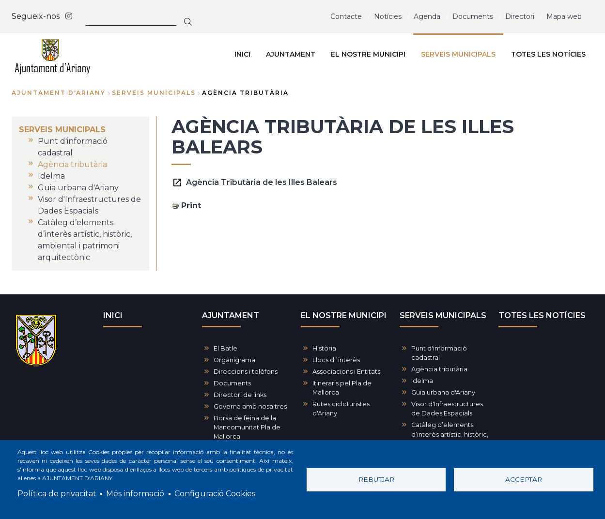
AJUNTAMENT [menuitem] (290, 54)
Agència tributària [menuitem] (72, 164)
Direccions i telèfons (246, 371)
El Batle (225, 348)
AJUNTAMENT (230, 315)
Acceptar (523, 479)
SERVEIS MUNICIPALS (154, 92)
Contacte (346, 16)
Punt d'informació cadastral (439, 353)
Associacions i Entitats (346, 371)
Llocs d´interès (336, 360)
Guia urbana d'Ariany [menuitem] (78, 187)
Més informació (135, 493)
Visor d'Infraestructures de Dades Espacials (447, 408)
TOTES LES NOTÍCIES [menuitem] (548, 54)
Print (191, 205)
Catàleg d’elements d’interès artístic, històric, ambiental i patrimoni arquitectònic (449, 439)
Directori (519, 16)
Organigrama (234, 360)
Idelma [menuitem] (51, 176)
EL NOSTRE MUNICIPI (344, 315)
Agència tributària (439, 369)
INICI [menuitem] (242, 54)
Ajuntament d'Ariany (59, 92)
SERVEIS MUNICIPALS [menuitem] (458, 54)
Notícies (388, 16)
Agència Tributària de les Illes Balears (261, 182)
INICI (113, 315)
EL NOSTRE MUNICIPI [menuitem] (368, 54)
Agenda (427, 16)
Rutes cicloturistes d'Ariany (341, 408)
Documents (472, 16)
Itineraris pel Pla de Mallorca (342, 388)
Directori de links (240, 394)
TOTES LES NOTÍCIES (542, 315)
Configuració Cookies (214, 493)
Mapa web (564, 16)
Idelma (422, 380)
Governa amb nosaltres (250, 406)
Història (324, 348)
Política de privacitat (56, 493)
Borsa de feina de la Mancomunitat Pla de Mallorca (247, 427)
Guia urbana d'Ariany (443, 392)
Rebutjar (376, 479)
